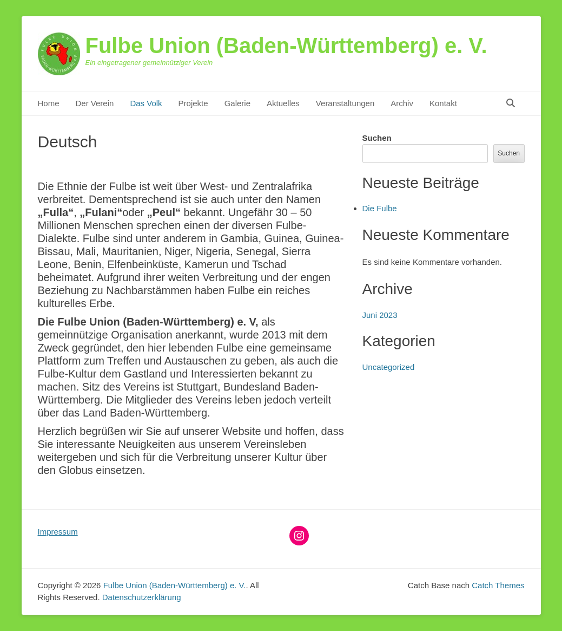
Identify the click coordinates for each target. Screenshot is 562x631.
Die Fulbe (379, 208)
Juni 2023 (380, 315)
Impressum (58, 531)
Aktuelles (283, 103)
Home (48, 103)
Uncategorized (388, 367)
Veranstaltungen (345, 103)
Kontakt (443, 103)
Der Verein (95, 103)
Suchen (377, 137)
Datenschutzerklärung (141, 597)
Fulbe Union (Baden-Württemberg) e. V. (286, 45)
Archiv (402, 103)
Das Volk (146, 103)
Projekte (193, 103)
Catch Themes (498, 585)
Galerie (237, 103)
